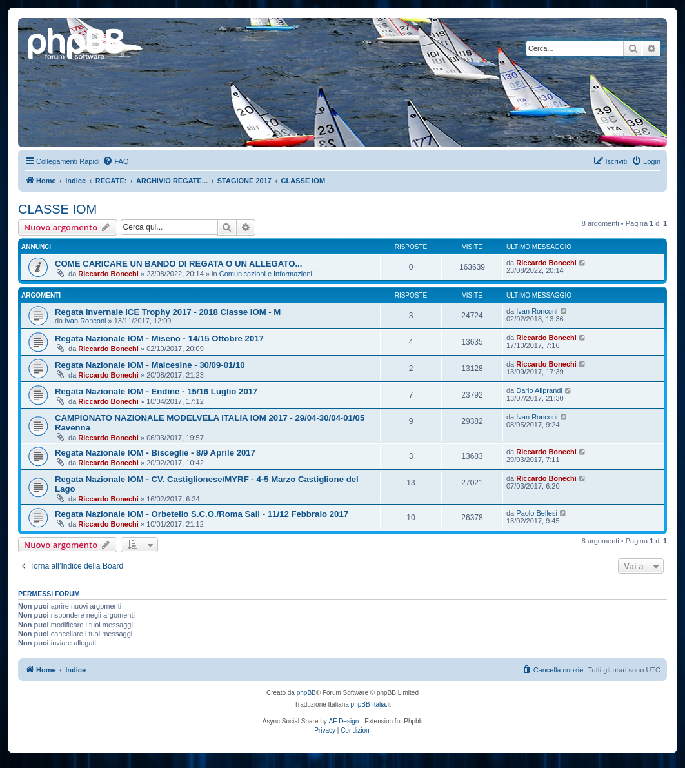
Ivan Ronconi (85, 321)
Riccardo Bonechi (108, 274)
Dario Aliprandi (539, 390)
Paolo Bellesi (536, 513)
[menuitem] (115, 161)
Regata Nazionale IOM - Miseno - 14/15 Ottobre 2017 (159, 338)
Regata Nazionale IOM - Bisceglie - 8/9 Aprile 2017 (155, 453)
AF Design (344, 721)
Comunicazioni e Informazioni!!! (268, 274)
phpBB (306, 692)
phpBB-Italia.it (371, 704)
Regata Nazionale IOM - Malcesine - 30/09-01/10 (150, 365)
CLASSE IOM (57, 209)
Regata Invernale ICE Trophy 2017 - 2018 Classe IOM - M (168, 312)
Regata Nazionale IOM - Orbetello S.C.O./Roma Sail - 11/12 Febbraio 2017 (201, 514)
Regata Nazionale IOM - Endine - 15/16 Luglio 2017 (156, 391)
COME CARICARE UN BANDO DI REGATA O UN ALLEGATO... (178, 263)
